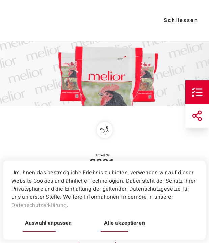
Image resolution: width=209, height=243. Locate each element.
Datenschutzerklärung (39, 205)
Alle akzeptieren (124, 223)
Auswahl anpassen (48, 223)
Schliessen (181, 20)
